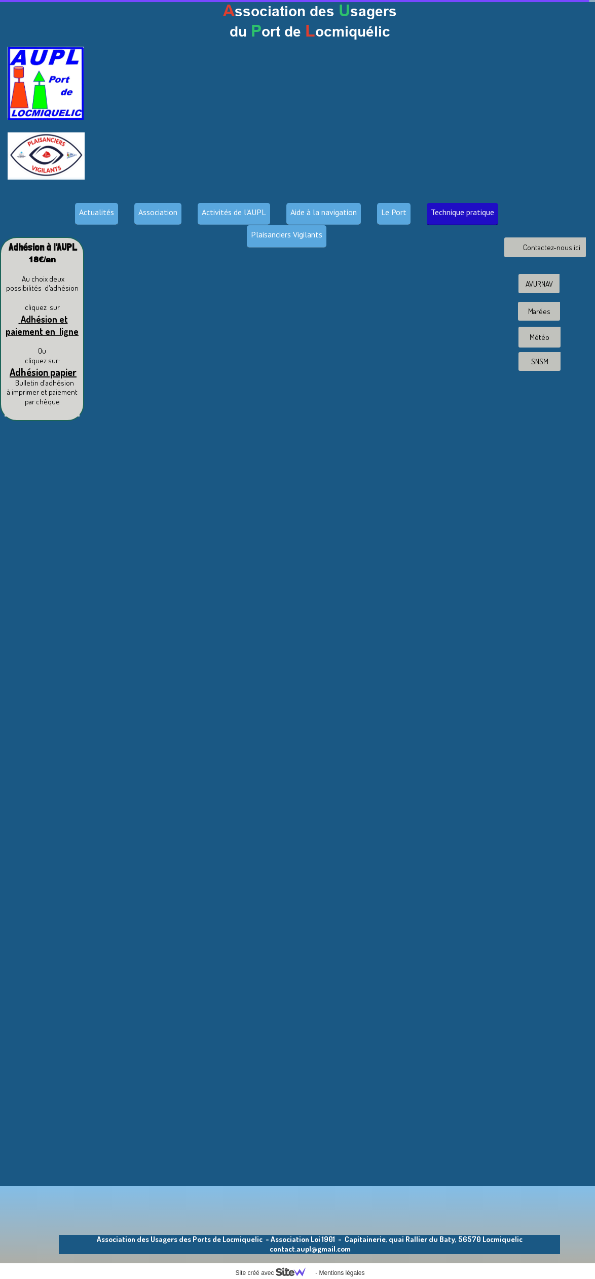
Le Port (393, 212)
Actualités (96, 212)
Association (157, 212)
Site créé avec (274, 1272)
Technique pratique (462, 212)
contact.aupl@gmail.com (310, 1249)
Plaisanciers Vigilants (286, 234)
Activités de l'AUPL (234, 212)
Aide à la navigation (323, 212)
